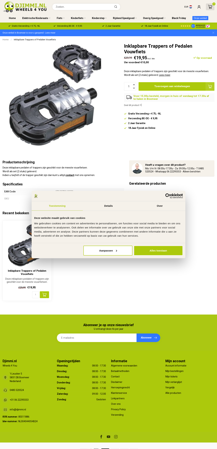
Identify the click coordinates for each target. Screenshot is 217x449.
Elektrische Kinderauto (35, 18)
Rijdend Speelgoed (123, 18)
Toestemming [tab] (57, 205)
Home (12, 18)
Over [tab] (160, 205)
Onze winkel (200, 18)
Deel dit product (133, 105)
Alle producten (173, 393)
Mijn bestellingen (174, 371)
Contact (115, 376)
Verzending (117, 414)
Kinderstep (98, 18)
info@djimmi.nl (18, 409)
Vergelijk (170, 387)
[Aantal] (35, 294)
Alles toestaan (158, 250)
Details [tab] (108, 205)
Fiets (59, 18)
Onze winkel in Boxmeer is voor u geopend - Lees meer (29, 32)
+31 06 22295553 (19, 399)
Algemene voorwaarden (124, 365)
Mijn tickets (171, 376)
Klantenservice (119, 393)
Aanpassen (108, 250)
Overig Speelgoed (153, 18)
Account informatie (175, 365)
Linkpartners (118, 398)
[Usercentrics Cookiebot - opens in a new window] (168, 196)
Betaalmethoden (120, 371)
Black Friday (179, 18)
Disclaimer (116, 382)
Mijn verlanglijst (173, 382)
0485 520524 (17, 390)
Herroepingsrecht (120, 387)
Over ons (116, 404)
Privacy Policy (118, 409)
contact (69, 175)
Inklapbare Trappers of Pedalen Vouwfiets (35, 39)
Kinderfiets (77, 18)
